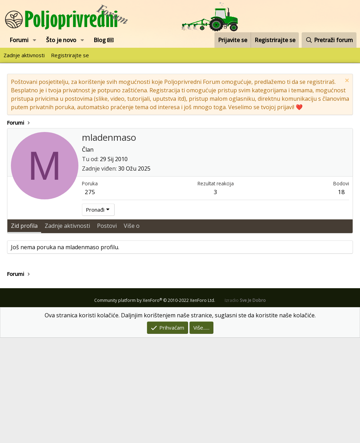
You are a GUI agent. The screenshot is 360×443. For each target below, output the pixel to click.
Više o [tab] (132, 331)
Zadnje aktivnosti (24, 55)
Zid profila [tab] (24, 331)
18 (341, 297)
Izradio (245, 406)
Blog (104, 40)
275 (90, 297)
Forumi (18, 40)
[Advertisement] (180, 181)
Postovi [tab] (107, 331)
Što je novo (61, 40)
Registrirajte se (70, 55)
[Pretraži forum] (329, 40)
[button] (34, 40)
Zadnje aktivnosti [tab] (67, 331)
